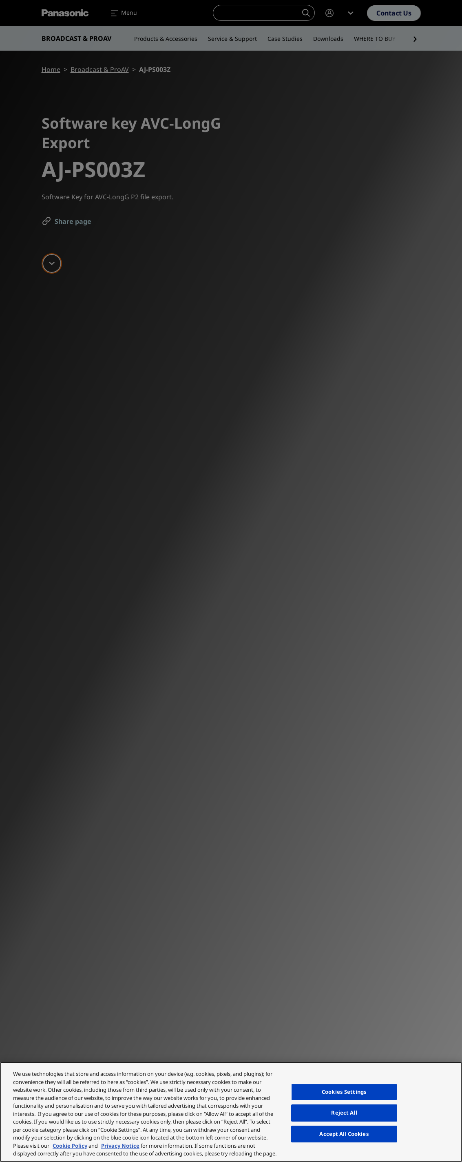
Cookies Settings (344, 1091)
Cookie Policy (70, 1145)
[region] (231, 1112)
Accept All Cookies (344, 1133)
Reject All (344, 1112)
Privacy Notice (120, 1145)
